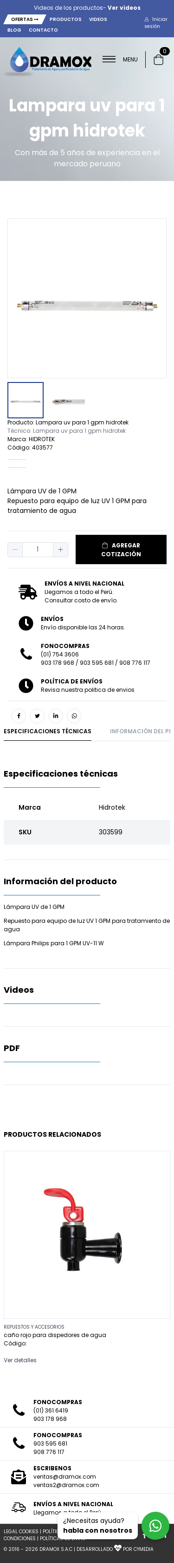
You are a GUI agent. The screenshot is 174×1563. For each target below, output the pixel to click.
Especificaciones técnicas (47, 731)
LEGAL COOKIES (21, 1531)
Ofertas (25, 19)
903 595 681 (97, 663)
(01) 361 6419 (50, 1410)
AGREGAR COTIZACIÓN (121, 549)
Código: (15, 1343)
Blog (14, 30)
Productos (66, 19)
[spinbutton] (38, 550)
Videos (98, 19)
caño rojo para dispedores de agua (55, 1335)
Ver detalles (20, 1360)
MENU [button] (120, 59)
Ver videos (124, 8)
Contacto (43, 30)
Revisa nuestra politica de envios (88, 690)
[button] (159, 23)
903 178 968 (57, 663)
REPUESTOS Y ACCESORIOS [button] (34, 1327)
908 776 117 (134, 663)
